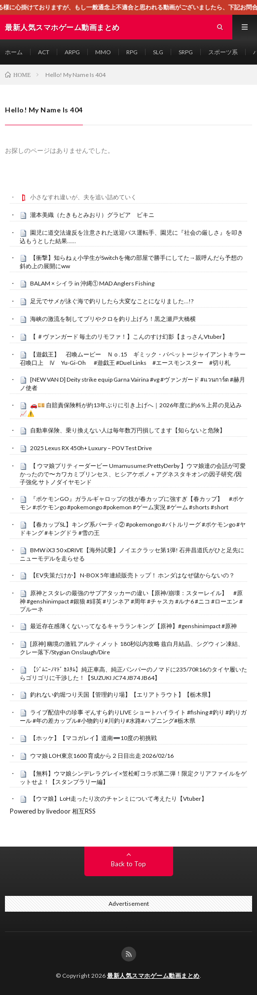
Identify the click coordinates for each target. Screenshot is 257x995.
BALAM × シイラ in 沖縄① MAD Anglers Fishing (92, 283)
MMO (103, 52)
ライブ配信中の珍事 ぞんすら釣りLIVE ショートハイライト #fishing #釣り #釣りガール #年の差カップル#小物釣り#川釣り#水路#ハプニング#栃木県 (133, 716)
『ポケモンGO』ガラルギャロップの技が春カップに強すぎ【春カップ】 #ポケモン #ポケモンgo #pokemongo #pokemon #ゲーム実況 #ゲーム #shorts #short (132, 503)
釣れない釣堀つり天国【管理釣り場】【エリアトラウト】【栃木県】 (122, 694)
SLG (158, 52)
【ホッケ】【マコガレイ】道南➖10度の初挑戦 (93, 738)
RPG (132, 52)
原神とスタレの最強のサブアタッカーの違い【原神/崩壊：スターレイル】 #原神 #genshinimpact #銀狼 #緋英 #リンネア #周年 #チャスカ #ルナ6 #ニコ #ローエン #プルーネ (131, 601)
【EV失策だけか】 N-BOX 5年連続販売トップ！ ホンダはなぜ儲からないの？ (132, 575)
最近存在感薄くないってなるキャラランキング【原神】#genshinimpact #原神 (133, 626)
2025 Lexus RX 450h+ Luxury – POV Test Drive (91, 448)
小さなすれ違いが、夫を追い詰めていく (83, 197)
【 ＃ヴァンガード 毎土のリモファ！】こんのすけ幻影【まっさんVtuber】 (129, 336)
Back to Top (128, 864)
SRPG (186, 52)
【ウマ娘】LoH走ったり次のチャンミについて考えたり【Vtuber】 (118, 798)
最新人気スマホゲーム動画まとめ (153, 975)
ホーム (14, 52)
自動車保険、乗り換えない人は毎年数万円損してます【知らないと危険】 (127, 430)
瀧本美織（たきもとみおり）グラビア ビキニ (92, 214)
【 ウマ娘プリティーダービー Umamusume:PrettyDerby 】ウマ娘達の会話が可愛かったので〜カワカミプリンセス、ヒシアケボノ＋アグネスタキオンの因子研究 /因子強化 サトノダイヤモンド (133, 474)
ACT (43, 52)
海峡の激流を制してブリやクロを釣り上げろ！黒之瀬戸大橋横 (113, 318)
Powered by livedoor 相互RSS (53, 811)
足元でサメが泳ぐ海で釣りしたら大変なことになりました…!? (111, 301)
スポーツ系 (223, 52)
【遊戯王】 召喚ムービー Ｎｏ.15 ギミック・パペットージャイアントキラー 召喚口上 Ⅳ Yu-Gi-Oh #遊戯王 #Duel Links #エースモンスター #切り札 (136, 358)
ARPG (72, 52)
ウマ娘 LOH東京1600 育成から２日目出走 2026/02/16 (102, 755)
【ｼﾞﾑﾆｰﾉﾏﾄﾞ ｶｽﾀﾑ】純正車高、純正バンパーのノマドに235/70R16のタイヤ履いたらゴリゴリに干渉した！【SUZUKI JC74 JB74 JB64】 (133, 673)
